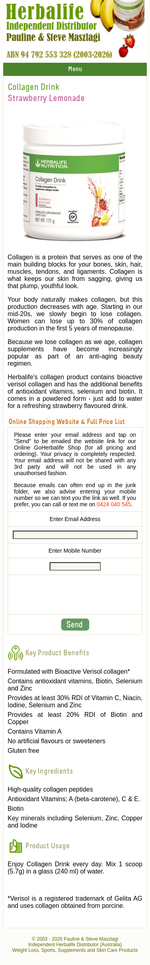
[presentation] (75, 594)
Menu (75, 69)
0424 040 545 (114, 504)
